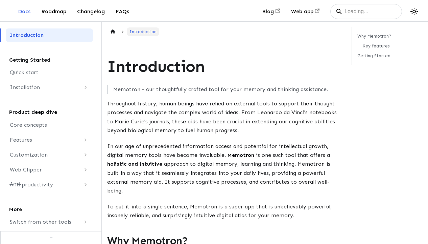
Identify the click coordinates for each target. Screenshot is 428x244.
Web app (305, 11)
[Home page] (113, 31)
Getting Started (373, 55)
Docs (24, 11)
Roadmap (53, 11)
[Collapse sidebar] (51, 237)
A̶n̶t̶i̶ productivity (31, 184)
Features (21, 140)
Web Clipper (26, 169)
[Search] (366, 11)
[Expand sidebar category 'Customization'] (85, 155)
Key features (376, 45)
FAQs (122, 11)
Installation (25, 87)
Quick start (24, 72)
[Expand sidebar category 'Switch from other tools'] (85, 222)
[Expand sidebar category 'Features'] (85, 140)
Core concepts (28, 125)
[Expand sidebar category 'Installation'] (85, 87)
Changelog (91, 11)
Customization (29, 154)
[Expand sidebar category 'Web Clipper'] (85, 170)
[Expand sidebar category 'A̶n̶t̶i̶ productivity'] (85, 184)
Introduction (27, 35)
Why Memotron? (374, 36)
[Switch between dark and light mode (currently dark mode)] (414, 11)
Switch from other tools (40, 222)
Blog (271, 11)
